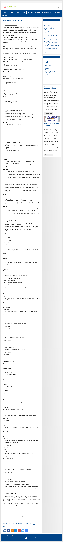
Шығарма (4, 15)
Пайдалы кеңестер (46, 12)
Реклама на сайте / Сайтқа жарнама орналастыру (12, 536)
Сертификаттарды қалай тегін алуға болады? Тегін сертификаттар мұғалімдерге (52, 37)
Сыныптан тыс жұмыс (50, 71)
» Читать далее (48, 113)
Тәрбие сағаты (56, 12)
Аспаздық (37, 12)
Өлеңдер (47, 76)
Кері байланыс (12, 2)
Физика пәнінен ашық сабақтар (11, 25)
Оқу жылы (47, 68)
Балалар (19, 12)
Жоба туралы (4, 2)
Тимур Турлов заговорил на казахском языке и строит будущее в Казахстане (52, 24)
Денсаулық (30, 12)
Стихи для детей (48, 69)
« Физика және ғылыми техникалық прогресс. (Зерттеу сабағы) (17, 523)
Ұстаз (24, 12)
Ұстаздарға (47, 61)
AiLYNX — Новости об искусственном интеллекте (32, 538)
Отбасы (4, 12)
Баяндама (47, 62)
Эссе (46, 75)
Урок (15, 535)
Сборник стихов (25, 535)
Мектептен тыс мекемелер (51, 67)
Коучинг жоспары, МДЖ (50, 64)
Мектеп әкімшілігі (49, 65)
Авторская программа (6, 535)
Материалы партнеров (35, 535)
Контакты (45, 535)
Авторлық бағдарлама (50, 59)
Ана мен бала (11, 12)
